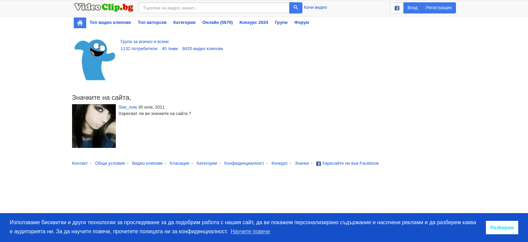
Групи (281, 22)
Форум (301, 22)
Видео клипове (147, 163)
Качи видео (315, 7)
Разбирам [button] (502, 227)
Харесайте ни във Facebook (347, 163)
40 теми (170, 48)
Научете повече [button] (250, 231)
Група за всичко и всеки (145, 41)
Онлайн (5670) (217, 22)
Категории (184, 22)
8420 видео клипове (203, 48)
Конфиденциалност (244, 163)
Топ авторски (152, 22)
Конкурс (279, 163)
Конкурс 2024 (253, 22)
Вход (413, 7)
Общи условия (110, 163)
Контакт (80, 163)
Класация (179, 163)
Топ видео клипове (110, 22)
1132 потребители (139, 48)
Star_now (128, 107)
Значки (302, 163)
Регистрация (439, 7)
